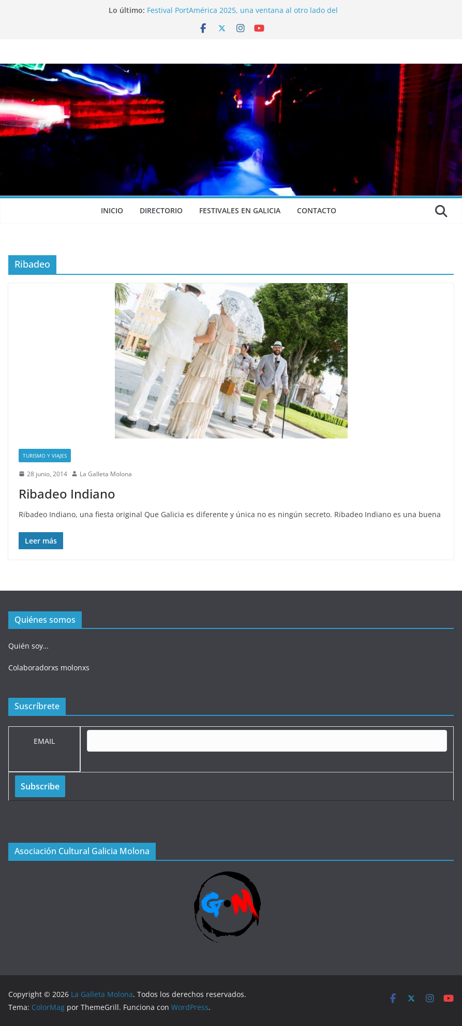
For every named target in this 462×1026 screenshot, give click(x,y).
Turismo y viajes (45, 455)
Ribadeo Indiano (67, 493)
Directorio (161, 210)
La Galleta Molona (106, 474)
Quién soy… (28, 646)
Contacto (316, 210)
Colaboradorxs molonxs (49, 667)
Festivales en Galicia (239, 210)
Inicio (112, 210)
